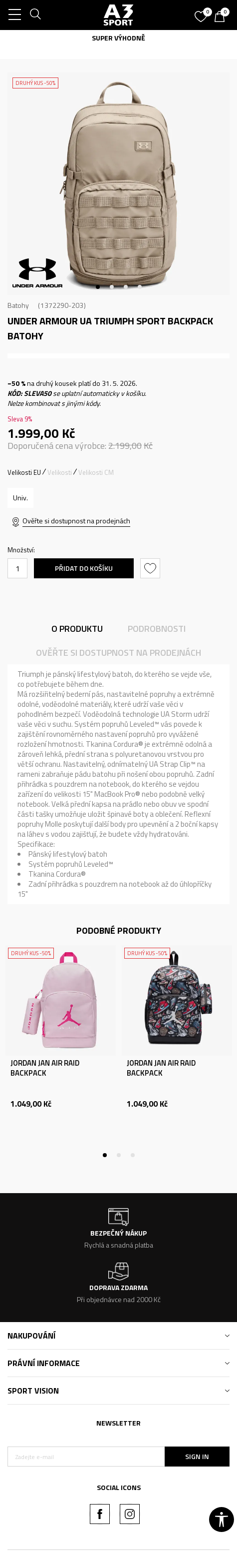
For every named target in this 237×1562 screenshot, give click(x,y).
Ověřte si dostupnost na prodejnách (76, 520)
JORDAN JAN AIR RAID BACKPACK (44, 1068)
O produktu (77, 628)
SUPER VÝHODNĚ (118, 37)
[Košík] (222, 17)
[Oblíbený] (202, 12)
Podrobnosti (157, 628)
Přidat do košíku (84, 568)
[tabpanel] (118, 183)
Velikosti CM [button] (96, 472)
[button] (151, 568)
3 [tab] (126, 287)
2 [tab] (112, 287)
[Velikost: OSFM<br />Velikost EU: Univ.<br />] (20, 498)
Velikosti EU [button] (24, 472)
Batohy (18, 305)
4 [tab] (140, 287)
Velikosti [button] (59, 472)
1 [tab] (98, 287)
